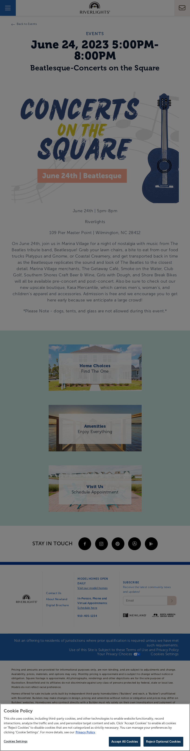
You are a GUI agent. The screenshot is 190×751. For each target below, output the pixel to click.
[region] (95, 727)
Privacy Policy (85, 732)
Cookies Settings (15, 741)
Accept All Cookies (124, 741)
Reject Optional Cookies (163, 741)
